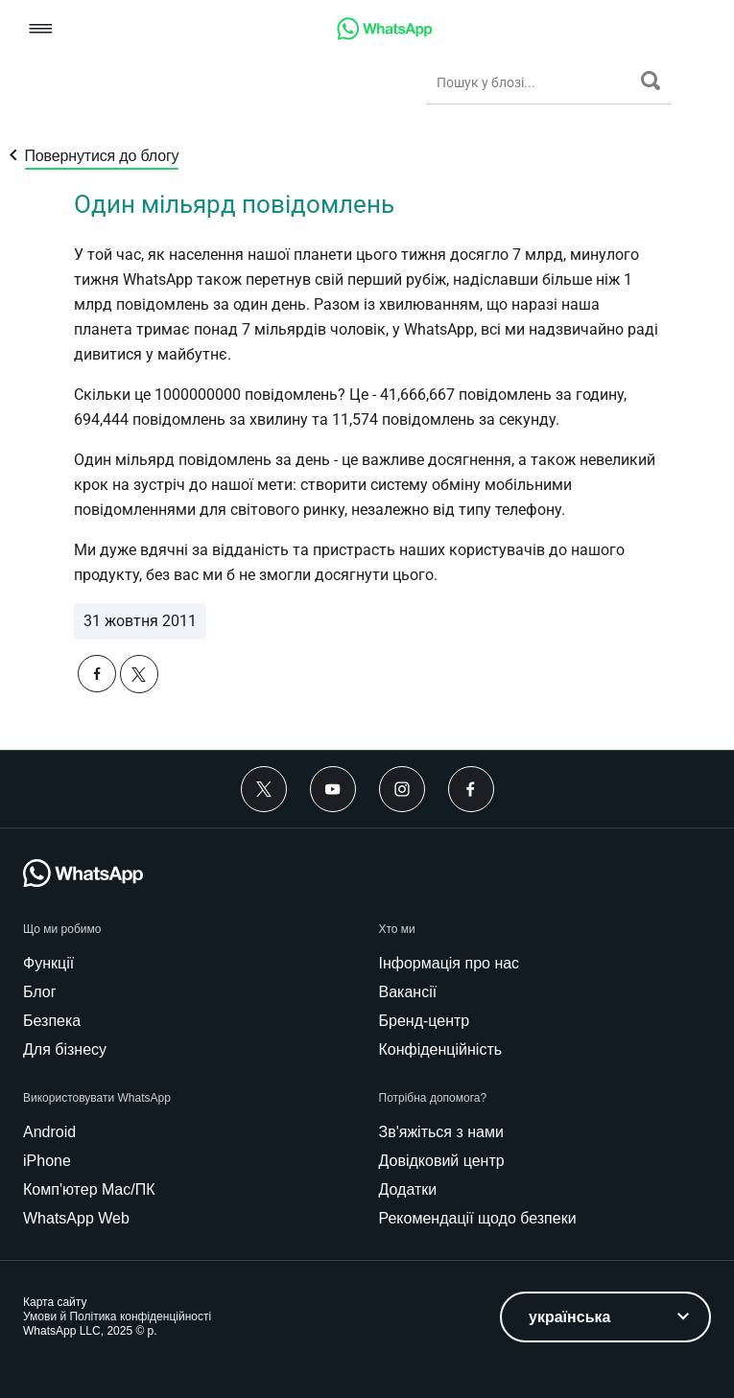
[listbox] (605, 1317)
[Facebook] (471, 789)
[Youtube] (333, 789)
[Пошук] (650, 80)
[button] (41, 30)
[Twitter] (264, 789)
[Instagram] (402, 789)
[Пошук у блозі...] (534, 82)
